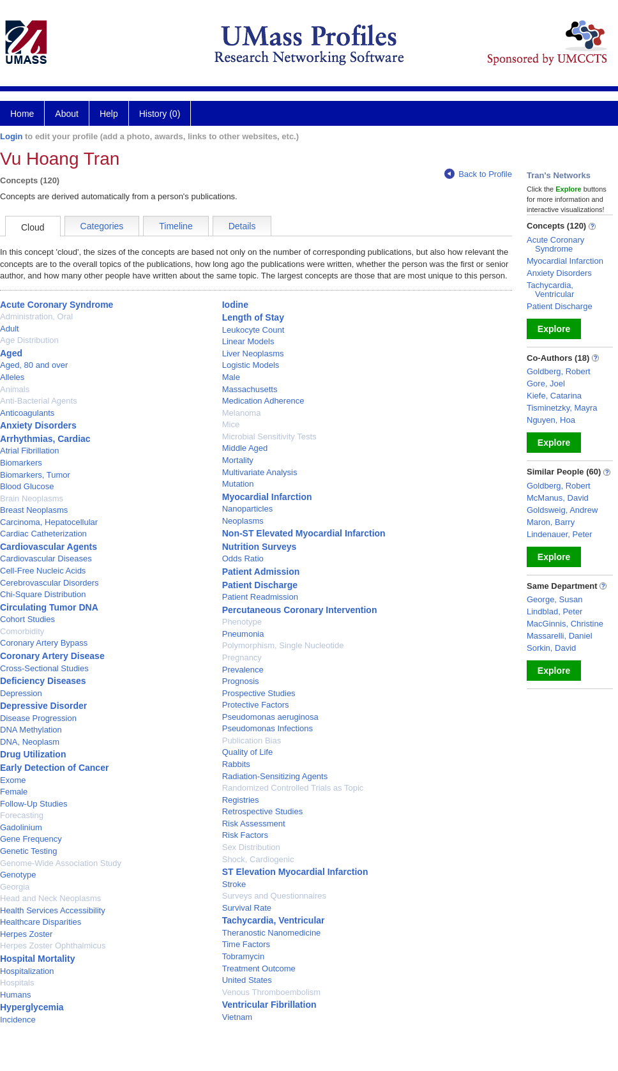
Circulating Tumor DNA (49, 607)
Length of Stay (253, 317)
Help (109, 114)
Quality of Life (247, 752)
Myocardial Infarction (267, 497)
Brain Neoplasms (31, 498)
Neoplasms (243, 521)
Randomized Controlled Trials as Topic (293, 788)
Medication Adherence (263, 401)
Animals (14, 389)
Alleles (12, 377)
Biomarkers (21, 462)
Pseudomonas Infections (267, 728)
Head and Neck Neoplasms (50, 898)
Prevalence (243, 669)
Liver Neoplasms (253, 353)
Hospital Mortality (37, 958)
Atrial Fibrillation (29, 450)
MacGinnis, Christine (565, 623)
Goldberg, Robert (559, 371)
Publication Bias (252, 740)
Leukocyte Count (253, 330)
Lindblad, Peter (554, 611)
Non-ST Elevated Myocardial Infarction (304, 533)
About (67, 114)
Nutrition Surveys (259, 547)
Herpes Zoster (26, 934)
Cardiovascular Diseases (46, 558)
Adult (9, 328)
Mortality (237, 460)
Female (13, 791)
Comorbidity (22, 631)
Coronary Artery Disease (52, 656)
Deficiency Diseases (43, 681)
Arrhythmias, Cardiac (45, 439)
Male (231, 377)
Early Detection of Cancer (54, 768)
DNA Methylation (31, 729)
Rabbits (236, 764)
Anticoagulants (27, 413)
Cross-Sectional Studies (44, 668)
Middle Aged (245, 448)
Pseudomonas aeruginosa (270, 717)
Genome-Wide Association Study (60, 863)
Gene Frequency (31, 839)
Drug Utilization (33, 754)
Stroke (234, 884)
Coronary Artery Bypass (43, 643)
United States (247, 980)
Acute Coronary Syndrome (56, 305)
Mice (230, 424)
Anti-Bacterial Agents (38, 401)
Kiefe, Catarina (554, 395)
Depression (21, 693)
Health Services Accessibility (52, 910)
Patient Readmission (260, 597)
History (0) (160, 114)
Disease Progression (38, 718)
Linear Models (248, 341)
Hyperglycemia (32, 1007)
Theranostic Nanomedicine (271, 933)
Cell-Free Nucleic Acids (43, 570)
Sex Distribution (251, 847)
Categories (102, 226)
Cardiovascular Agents (48, 547)
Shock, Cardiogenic (258, 859)
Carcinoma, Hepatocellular (49, 522)
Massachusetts (250, 389)
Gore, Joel (546, 383)
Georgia (14, 887)
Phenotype (242, 622)
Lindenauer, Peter (559, 534)
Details (242, 226)
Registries (240, 800)
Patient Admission (261, 571)
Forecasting (21, 815)
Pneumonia (243, 634)
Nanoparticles (247, 508)
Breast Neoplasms (34, 510)
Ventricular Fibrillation (269, 1004)
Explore (554, 329)
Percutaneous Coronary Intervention (299, 610)
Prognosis (240, 681)
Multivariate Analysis (260, 472)
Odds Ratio (243, 558)
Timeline (175, 226)
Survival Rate (246, 908)
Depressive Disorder (43, 706)
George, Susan (554, 599)
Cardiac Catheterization (43, 533)
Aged (11, 353)
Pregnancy (242, 657)
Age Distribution (29, 340)
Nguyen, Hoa (551, 420)
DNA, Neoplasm (29, 742)
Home (22, 114)
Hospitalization (27, 971)
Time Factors (246, 944)
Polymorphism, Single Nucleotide (283, 645)
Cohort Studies (27, 619)
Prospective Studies (259, 693)
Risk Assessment (253, 823)
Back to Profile (478, 174)
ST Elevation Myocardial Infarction (295, 872)
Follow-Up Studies (34, 804)
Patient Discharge (260, 585)
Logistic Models (251, 365)
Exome (13, 780)
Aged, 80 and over (34, 365)
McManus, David (558, 498)
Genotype (18, 874)
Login (11, 136)
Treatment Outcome (259, 968)
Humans (15, 994)
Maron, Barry (551, 522)
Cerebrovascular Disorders (49, 583)
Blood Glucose (27, 486)
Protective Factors (255, 705)
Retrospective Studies (262, 811)
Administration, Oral (36, 316)
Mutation (238, 484)
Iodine (235, 305)
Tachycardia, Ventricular (273, 920)
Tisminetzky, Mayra (562, 408)
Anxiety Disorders (38, 425)
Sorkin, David (551, 648)
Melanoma (241, 413)
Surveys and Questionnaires (274, 895)
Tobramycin (243, 956)
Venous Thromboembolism (271, 992)
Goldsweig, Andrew (562, 510)
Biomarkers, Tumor (35, 475)
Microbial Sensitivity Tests (269, 436)
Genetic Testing (28, 851)
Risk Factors (245, 835)
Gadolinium (21, 827)
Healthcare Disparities (40, 922)
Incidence (18, 1019)
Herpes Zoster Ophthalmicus (52, 945)
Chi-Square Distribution (43, 594)
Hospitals (17, 982)
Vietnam (237, 1017)
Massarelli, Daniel (559, 636)
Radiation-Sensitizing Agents (275, 776)
